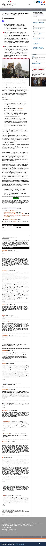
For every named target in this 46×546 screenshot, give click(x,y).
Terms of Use (4, 532)
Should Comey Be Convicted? (10, 212)
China (33, 56)
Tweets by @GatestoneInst (36, 87)
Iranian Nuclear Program (36, 58)
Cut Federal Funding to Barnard (10, 217)
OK (39, 543)
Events (7, 9)
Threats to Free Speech (36, 65)
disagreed (21, 108)
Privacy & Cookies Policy (12, 532)
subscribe (14, 221)
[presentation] (35, 20)
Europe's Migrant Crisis (36, 61)
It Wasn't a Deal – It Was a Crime (10, 219)
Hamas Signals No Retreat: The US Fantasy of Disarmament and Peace (38, 23)
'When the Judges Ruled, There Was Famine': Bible (14, 213)
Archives (25, 9)
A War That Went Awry (37, 43)
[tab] (35, 20)
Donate (20, 9)
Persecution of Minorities (36, 63)
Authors (16, 9)
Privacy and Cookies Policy (19, 544)
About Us (2, 9)
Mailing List (30, 9)
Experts (11, 9)
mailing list (4, 222)
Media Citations (37, 9)
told (10, 99)
